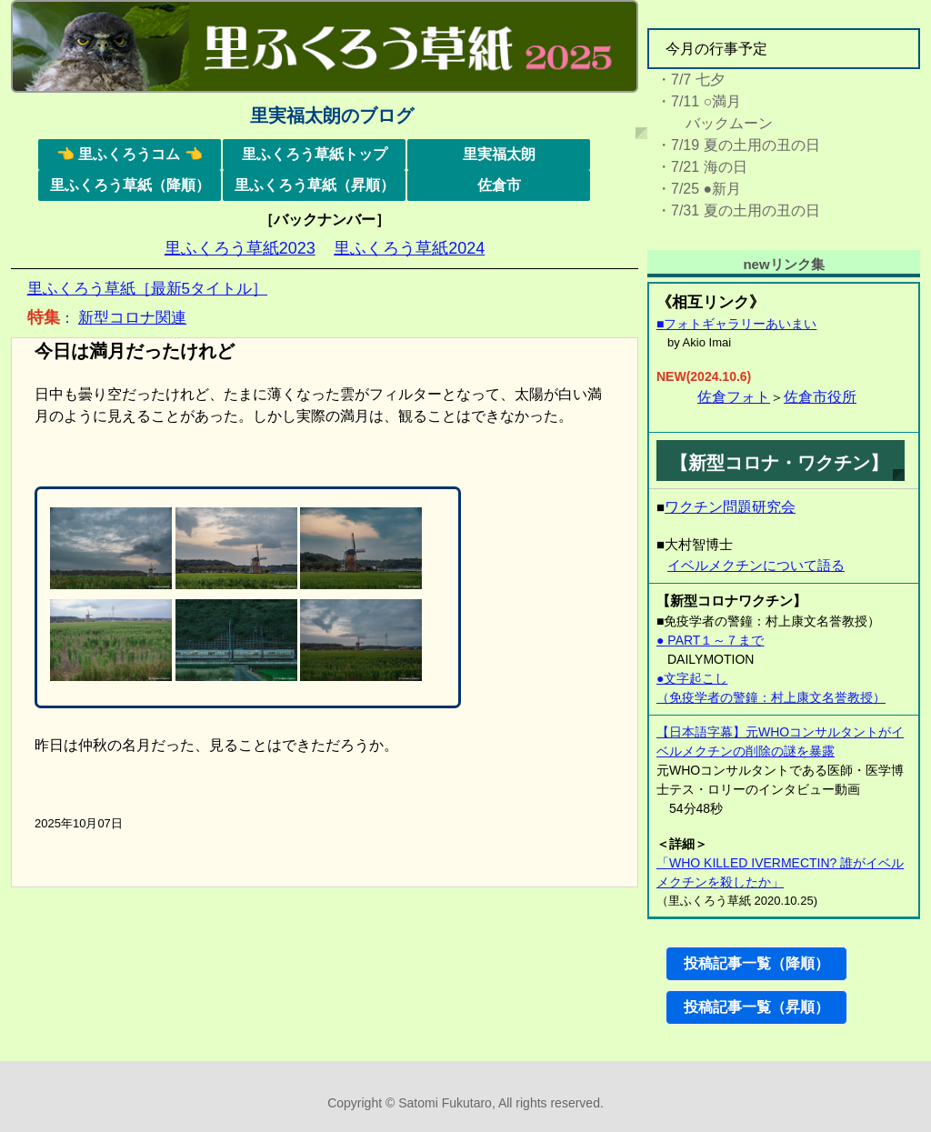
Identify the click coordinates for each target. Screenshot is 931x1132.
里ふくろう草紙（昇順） (315, 185)
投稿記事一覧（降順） (756, 963)
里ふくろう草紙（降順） (130, 185)
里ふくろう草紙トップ (314, 154)
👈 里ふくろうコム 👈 (129, 154)
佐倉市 (499, 185)
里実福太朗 (499, 154)
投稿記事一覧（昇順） (756, 1007)
